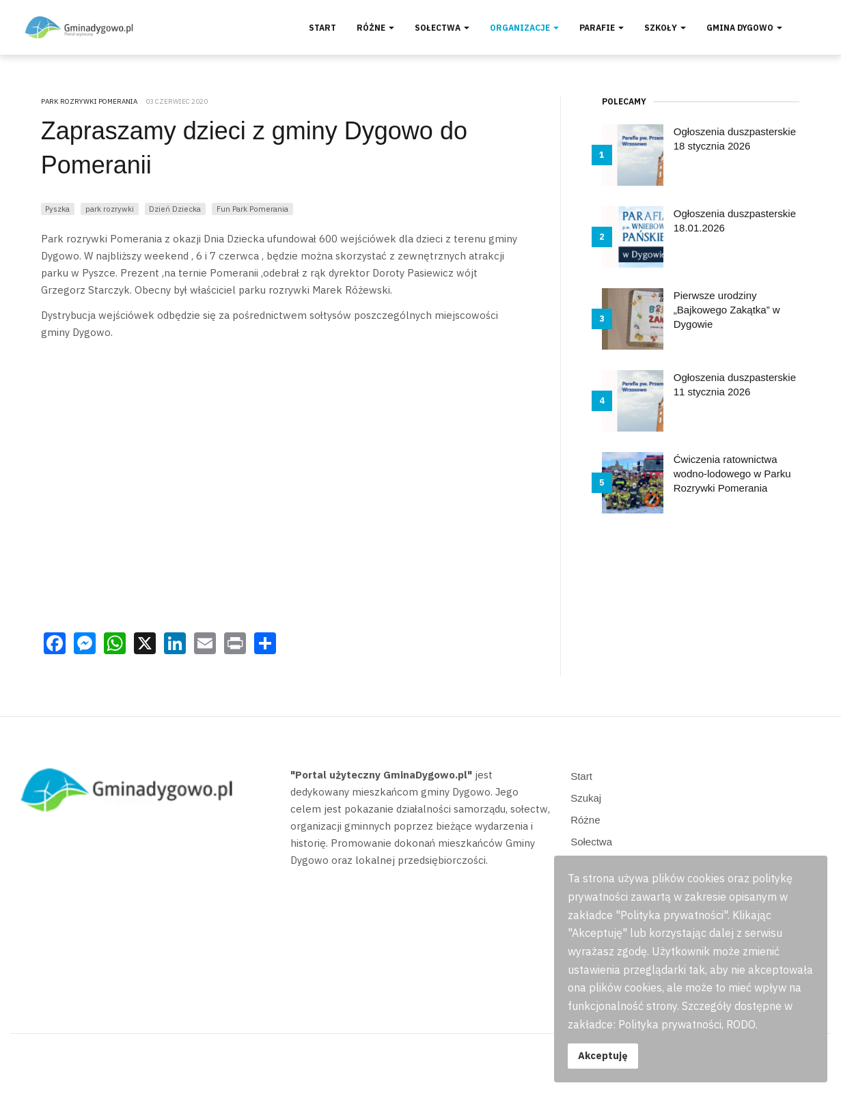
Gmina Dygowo (744, 28)
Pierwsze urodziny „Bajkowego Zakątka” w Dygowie (727, 310)
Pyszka (57, 208)
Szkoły (665, 28)
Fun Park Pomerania (252, 208)
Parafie (601, 28)
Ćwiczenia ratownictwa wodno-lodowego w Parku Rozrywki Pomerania (732, 473)
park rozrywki (109, 208)
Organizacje (524, 28)
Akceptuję (603, 1055)
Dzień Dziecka (175, 208)
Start (322, 28)
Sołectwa (442, 28)
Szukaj (585, 798)
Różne (375, 28)
